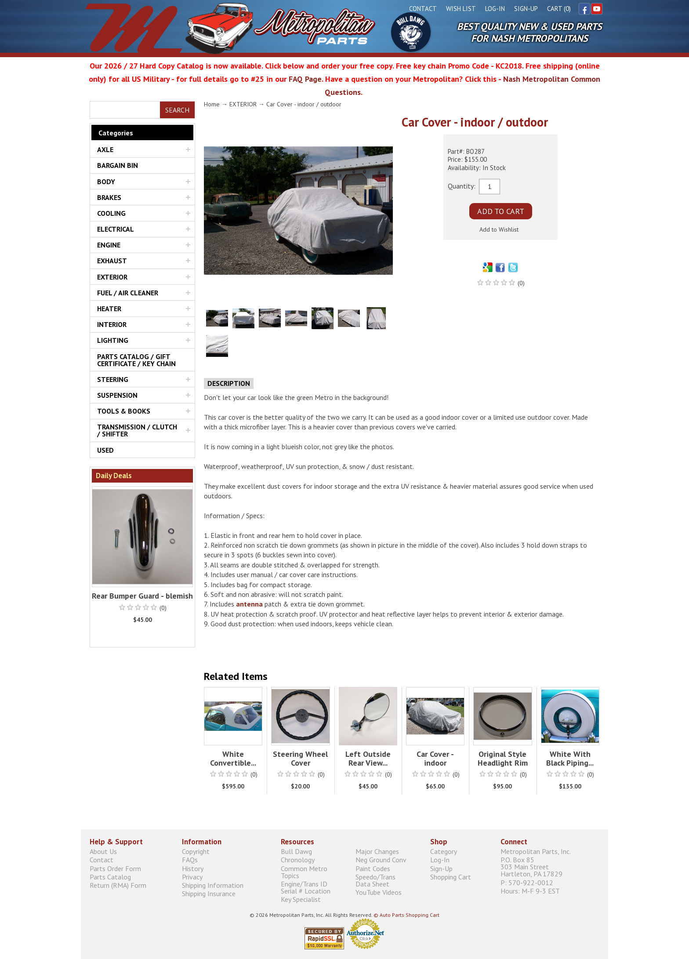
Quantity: (461, 185)
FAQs (190, 860)
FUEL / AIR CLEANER (127, 292)
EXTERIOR (112, 276)
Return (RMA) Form (118, 885)
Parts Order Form (115, 868)
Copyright (196, 851)
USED (105, 450)
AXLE (105, 149)
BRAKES (109, 197)
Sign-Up (526, 8)
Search (177, 109)
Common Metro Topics (304, 871)
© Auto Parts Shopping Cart (406, 915)
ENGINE (108, 244)
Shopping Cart (450, 876)
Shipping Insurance (209, 894)
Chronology (298, 860)
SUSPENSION (117, 395)
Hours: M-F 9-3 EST (530, 890)
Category (443, 851)
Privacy (192, 876)
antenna (249, 603)
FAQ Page (305, 79)
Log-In (495, 8)
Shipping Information (212, 885)
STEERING (112, 379)
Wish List (461, 8)
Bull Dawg (411, 32)
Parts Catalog (110, 876)
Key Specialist (301, 899)
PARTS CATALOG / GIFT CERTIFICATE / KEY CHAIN (136, 360)
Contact (423, 8)
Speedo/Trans (388, 880)
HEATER (109, 308)
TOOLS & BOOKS (123, 411)
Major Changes (377, 851)
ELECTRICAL (115, 229)
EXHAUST (112, 260)
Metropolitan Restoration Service (230, 28)
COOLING (111, 213)
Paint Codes (372, 868)
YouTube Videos (378, 892)
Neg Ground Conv (380, 860)
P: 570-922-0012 (526, 882)
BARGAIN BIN (117, 165)
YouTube (596, 9)
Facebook (584, 9)
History (192, 868)
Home (212, 104)
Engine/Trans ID (314, 887)
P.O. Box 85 (549, 867)
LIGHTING (112, 340)
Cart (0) (559, 8)
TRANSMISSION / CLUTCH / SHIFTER (137, 430)
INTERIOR (112, 324)
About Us (103, 851)
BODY (106, 181)
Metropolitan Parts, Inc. (535, 851)
